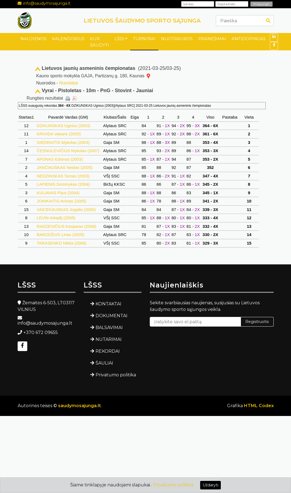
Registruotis (257, 321)
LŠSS (119, 38)
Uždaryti (210, 485)
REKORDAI (108, 351)
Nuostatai (68, 83)
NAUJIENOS (33, 38)
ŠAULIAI (104, 363)
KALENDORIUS (68, 38)
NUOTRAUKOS (177, 38)
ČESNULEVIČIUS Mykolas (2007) (68, 150)
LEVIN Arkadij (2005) (56, 217)
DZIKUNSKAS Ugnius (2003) (63, 125)
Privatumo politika (116, 374)
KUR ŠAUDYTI (99, 42)
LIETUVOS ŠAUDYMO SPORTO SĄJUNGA (142, 20)
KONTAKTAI (108, 303)
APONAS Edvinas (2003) (60, 159)
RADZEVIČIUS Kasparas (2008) (66, 226)
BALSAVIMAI (109, 327)
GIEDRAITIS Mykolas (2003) (63, 142)
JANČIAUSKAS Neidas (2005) (65, 167)
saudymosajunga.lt (79, 405)
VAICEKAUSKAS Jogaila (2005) (66, 209)
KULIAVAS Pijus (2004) (58, 192)
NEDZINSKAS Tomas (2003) (63, 176)
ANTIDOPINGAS (249, 38)
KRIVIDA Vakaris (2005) (59, 134)
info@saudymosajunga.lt (46, 3)
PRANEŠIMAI (212, 38)
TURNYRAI (144, 38)
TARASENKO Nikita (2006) (62, 243)
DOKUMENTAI (111, 315)
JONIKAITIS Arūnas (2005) (61, 201)
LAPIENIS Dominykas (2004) (63, 184)
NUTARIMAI (109, 339)
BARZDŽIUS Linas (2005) (60, 234)
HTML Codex (259, 405)
